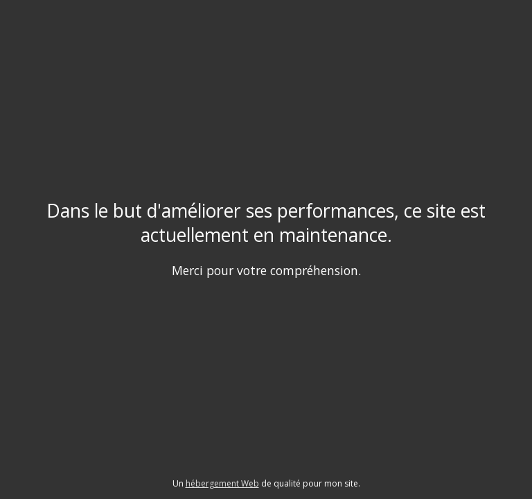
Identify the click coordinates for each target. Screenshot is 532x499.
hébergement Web (222, 483)
